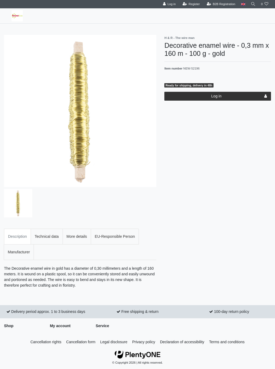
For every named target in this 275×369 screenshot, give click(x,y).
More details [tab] (77, 236)
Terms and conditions (227, 342)
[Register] (190, 4)
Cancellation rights (45, 342)
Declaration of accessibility (182, 342)
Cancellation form (80, 342)
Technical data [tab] (47, 236)
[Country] (242, 4)
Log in (239, 96)
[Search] (252, 4)
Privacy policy (143, 342)
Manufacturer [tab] (19, 252)
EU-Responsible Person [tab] (115, 236)
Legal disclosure (113, 342)
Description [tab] (17, 236)
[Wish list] (264, 4)
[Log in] (168, 4)
